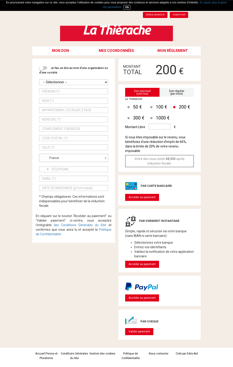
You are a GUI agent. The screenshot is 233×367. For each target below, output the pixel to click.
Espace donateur (155, 15)
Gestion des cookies (102, 353)
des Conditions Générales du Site (80, 225)
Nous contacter (158, 353)
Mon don (60, 50)
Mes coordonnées (116, 50)
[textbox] (73, 158)
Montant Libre (135, 127)
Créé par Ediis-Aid (187, 353)
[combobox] (73, 158)
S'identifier (179, 15)
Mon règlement (172, 50)
